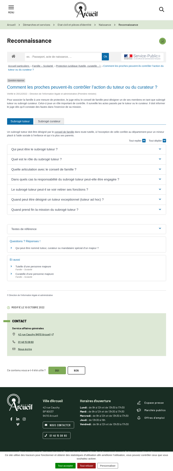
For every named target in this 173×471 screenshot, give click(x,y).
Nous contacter (58, 425)
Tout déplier (157, 140)
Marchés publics (151, 410)
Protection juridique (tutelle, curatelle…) (78, 65)
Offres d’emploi (151, 417)
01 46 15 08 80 (56, 435)
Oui (57, 370)
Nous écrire (25, 349)
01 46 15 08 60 (26, 341)
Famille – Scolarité (43, 65)
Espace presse (150, 403)
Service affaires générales (28, 328)
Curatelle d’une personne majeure (35, 273)
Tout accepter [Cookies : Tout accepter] (65, 465)
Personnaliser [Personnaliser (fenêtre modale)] (108, 465)
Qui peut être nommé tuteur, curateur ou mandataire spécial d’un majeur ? (57, 248)
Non (76, 370)
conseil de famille (64, 131)
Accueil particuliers (19, 65)
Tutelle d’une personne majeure (33, 266)
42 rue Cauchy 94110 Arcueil (36, 334)
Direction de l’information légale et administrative (31, 295)
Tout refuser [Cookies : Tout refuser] (86, 465)
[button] (86, 149)
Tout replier (137, 140)
